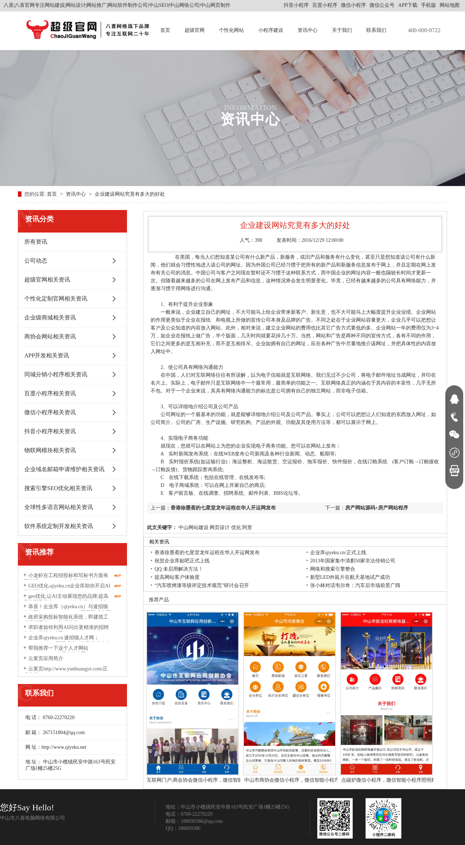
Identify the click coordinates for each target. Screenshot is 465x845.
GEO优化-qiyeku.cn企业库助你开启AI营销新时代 (66, 589)
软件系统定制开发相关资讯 (58, 526)
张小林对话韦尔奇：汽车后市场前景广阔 (355, 585)
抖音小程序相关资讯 (50, 431)
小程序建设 (270, 30)
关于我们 (342, 30)
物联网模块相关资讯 (50, 450)
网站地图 (450, 5)
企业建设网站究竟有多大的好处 (130, 194)
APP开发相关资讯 (46, 355)
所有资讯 (35, 242)
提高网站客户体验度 (177, 577)
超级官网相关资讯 (47, 280)
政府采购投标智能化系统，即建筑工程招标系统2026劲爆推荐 (65, 620)
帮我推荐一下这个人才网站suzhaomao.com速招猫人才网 (55, 651)
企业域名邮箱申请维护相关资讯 (64, 469)
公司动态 (35, 261)
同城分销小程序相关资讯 (55, 374)
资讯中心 (308, 30)
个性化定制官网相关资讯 (55, 298)
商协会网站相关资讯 (50, 336)
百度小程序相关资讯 (50, 393)
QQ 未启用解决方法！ (179, 569)
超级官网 (195, 30)
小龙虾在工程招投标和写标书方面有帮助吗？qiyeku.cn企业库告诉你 (65, 578)
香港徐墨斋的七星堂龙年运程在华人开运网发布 (223, 508)
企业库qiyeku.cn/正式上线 (338, 552)
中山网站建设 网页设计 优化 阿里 (214, 527)
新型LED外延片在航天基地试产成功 (350, 577)
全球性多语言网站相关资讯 (58, 507)
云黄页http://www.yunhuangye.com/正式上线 (65, 672)
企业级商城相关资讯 (50, 317)
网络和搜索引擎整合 (332, 569)
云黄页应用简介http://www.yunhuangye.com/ (53, 661)
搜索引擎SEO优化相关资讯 (58, 488)
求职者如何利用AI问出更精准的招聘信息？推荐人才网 (66, 630)
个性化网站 (231, 30)
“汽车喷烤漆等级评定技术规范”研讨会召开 (202, 585)
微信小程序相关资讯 (50, 412)
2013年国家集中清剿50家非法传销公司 (352, 560)
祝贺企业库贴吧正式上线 (182, 560)
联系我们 (376, 30)
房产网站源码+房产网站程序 (376, 508)
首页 (165, 30)
